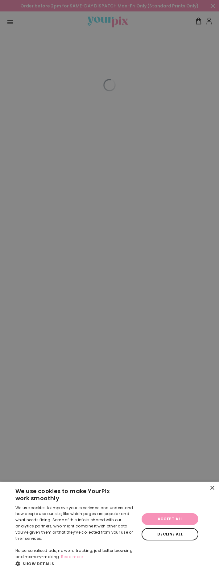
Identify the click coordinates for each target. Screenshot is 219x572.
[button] (75, 563)
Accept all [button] (170, 519)
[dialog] (109, 527)
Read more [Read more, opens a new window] (72, 556)
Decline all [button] (170, 534)
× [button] (212, 488)
